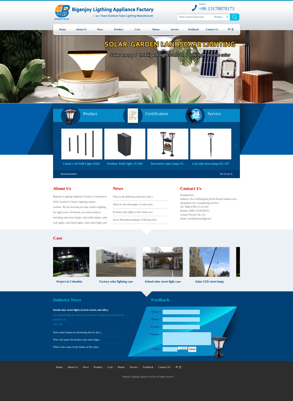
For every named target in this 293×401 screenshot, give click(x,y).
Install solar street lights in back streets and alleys (80, 310)
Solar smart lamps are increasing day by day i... (78, 332)
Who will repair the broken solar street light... (77, 339)
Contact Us (212, 29)
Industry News (67, 299)
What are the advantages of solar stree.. (133, 204)
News (100, 29)
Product (118, 29)
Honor (156, 29)
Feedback (193, 29)
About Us (81, 29)
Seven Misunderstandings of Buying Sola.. (135, 219)
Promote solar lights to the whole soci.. (133, 212)
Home (62, 29)
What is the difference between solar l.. (133, 196)
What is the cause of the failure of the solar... (76, 347)
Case (137, 29)
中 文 (231, 29)
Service (175, 29)
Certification (156, 113)
